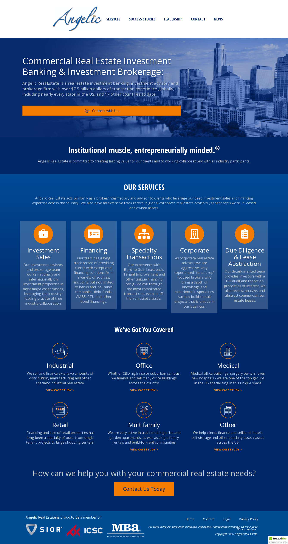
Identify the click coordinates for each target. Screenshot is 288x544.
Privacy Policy (248, 519)
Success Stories (58, 19)
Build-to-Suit (134, 269)
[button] (278, 540)
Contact (114, 19)
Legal (226, 519)
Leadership (89, 19)
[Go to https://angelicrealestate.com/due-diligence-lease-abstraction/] (245, 265)
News (134, 19)
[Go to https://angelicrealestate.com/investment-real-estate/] (43, 265)
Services (29, 19)
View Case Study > (60, 390)
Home (190, 519)
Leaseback (154, 269)
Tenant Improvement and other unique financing (144, 276)
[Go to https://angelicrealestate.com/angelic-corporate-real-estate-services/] (194, 267)
